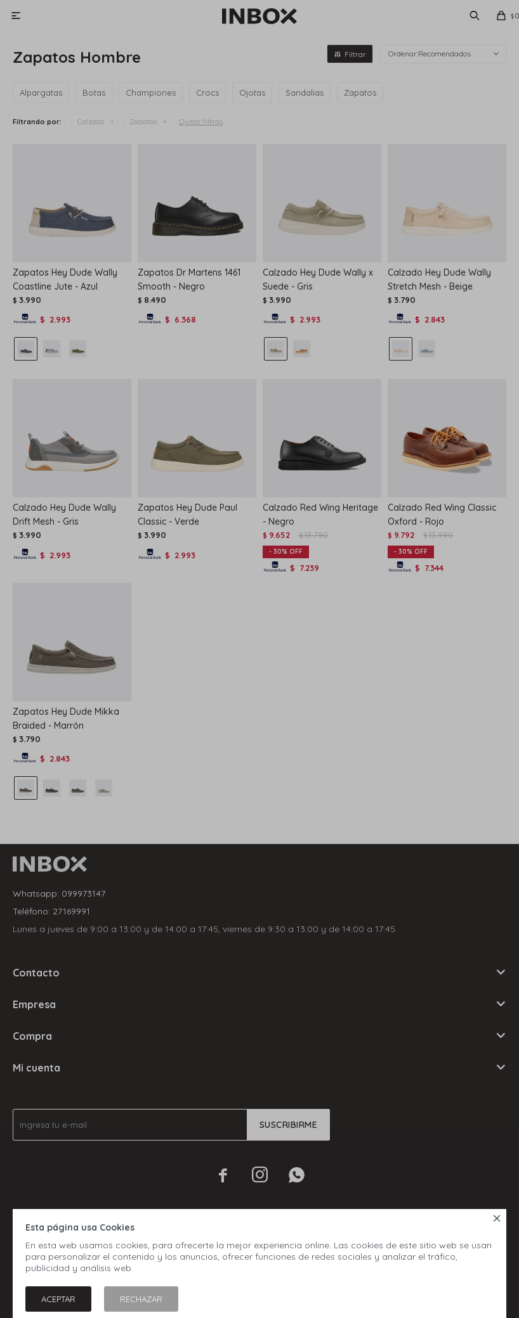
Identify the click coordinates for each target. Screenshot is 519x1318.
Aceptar (58, 1299)
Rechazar (141, 1299)
